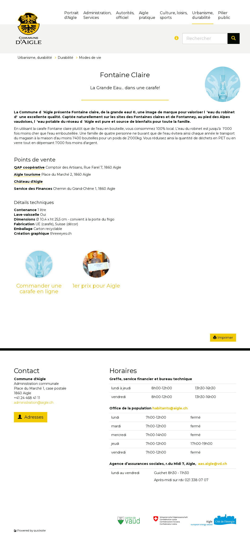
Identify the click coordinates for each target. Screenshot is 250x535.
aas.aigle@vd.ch (212, 464)
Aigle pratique (147, 15)
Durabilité (65, 57)
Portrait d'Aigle (71, 15)
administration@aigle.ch (33, 402)
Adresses (30, 417)
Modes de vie (90, 57)
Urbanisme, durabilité (202, 15)
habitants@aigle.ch (170, 408)
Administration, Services (97, 15)
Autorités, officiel (125, 15)
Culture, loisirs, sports (173, 15)
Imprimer (223, 337)
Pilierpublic (224, 15)
